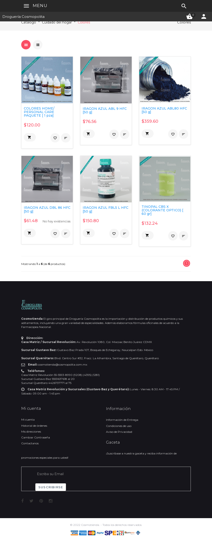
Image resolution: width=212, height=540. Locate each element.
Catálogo (28, 22)
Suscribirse (50, 487)
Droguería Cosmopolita (23, 16)
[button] (30, 137)
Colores (84, 22)
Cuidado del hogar (57, 22)
